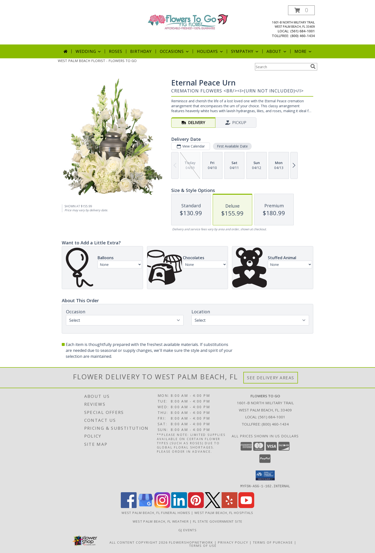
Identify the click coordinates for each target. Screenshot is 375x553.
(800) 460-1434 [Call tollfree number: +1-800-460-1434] (302, 35)
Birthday (140, 51)
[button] (301, 10)
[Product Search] (281, 66)
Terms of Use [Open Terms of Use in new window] (203, 545)
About (277, 51)
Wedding (89, 51)
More (303, 51)
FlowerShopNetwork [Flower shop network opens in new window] (191, 542)
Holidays (210, 51)
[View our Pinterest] (196, 506)
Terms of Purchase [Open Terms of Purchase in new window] (273, 542)
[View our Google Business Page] (145, 506)
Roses (115, 51)
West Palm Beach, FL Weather (161, 521)
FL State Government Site (217, 521)
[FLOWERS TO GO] (187, 21)
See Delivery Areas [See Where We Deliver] (270, 378)
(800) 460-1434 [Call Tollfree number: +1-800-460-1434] (275, 424)
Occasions (175, 51)
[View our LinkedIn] (179, 506)
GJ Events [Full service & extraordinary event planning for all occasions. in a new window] (187, 530)
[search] (313, 66)
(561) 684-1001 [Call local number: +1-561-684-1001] (302, 31)
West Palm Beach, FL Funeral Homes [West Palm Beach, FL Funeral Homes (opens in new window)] (156, 512)
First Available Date (232, 146)
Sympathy (245, 51)
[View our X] (213, 506)
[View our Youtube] (246, 506)
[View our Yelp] (229, 506)
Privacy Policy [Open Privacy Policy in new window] (233, 542)
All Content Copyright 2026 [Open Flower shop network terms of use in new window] (138, 542)
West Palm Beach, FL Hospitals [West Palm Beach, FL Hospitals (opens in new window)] (223, 512)
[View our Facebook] (129, 506)
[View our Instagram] (162, 506)
